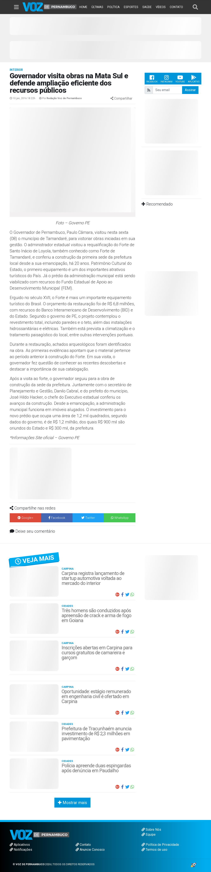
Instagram (166, 78)
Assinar (190, 90)
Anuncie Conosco (90, 850)
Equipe (149, 834)
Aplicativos (20, 845)
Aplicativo (194, 78)
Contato (83, 845)
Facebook (151, 78)
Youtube (180, 78)
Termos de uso (154, 850)
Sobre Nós (151, 830)
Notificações (21, 850)
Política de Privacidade (160, 845)
